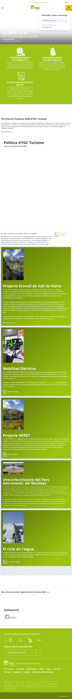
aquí (12, 132)
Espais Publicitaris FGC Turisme (47, 682)
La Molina (20, 669)
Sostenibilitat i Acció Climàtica (32, 686)
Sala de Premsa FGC (41, 2)
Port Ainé (57, 669)
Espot (48, 669)
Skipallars (17, 672)
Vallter (41, 669)
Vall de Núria (31, 669)
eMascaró (64, 696)
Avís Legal (20, 684)
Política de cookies (50, 684)
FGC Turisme (9, 669)
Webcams (68, 8)
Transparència (9, 684)
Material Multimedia (12, 686)
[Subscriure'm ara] (39, 653)
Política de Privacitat (33, 684)
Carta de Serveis (10, 689)
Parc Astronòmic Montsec (43, 672)
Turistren (26, 672)
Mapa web (8, 682)
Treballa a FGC (19, 682)
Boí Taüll (7, 672)
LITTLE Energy (50, 382)
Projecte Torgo (11, 392)
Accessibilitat (51, 686)
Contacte (30, 682)
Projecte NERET (10, 454)
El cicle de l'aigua (11, 562)
